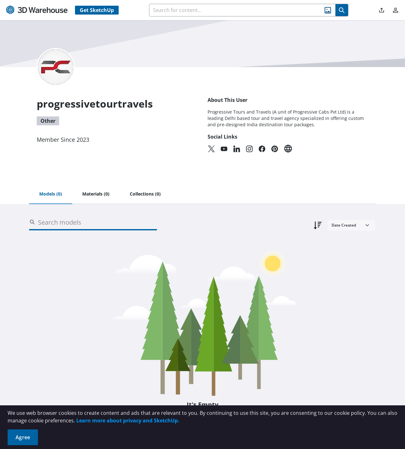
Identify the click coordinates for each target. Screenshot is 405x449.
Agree (23, 437)
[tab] (50, 194)
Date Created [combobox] (344, 225)
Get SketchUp (97, 10)
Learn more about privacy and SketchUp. (127, 420)
